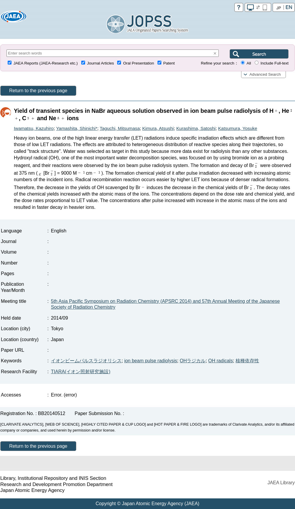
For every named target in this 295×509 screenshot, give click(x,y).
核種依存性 (247, 360)
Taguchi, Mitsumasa (120, 128)
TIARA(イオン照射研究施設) (80, 371)
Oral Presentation (138, 63)
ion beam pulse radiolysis (150, 360)
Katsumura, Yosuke (237, 128)
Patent (169, 63)
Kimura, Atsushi (158, 128)
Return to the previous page (38, 90)
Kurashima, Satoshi (196, 128)
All (248, 63)
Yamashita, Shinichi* (76, 128)
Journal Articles (100, 63)
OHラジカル (192, 360)
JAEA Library (281, 482)
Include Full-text (275, 63)
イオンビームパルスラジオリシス (86, 360)
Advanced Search (265, 74)
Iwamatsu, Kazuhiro (34, 128)
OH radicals (220, 360)
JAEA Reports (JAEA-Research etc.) (46, 63)
